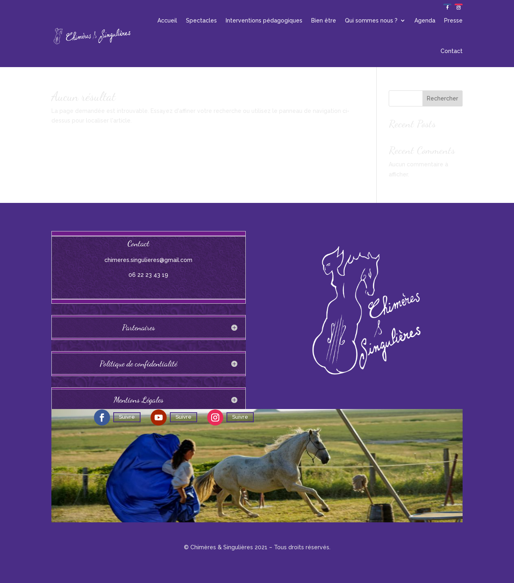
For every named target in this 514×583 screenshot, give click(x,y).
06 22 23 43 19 (148, 275)
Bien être (323, 20)
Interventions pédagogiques (264, 20)
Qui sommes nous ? (371, 20)
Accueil (167, 20)
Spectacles (201, 20)
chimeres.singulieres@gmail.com (148, 260)
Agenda (424, 20)
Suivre (127, 417)
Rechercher (442, 98)
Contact (452, 51)
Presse (453, 20)
